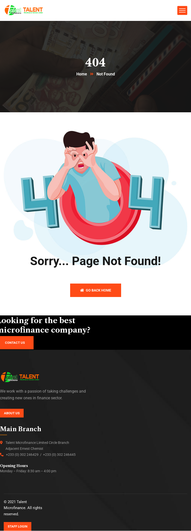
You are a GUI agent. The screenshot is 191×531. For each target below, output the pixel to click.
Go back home (95, 291)
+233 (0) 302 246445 (59, 455)
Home (81, 74)
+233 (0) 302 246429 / (24, 455)
